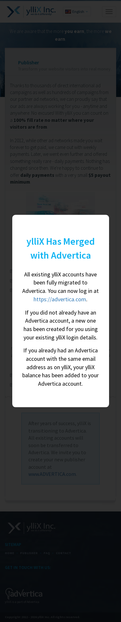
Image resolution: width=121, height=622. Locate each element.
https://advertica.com (60, 299)
